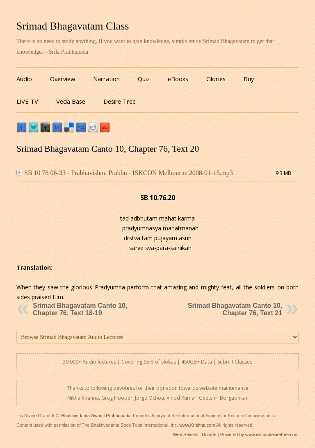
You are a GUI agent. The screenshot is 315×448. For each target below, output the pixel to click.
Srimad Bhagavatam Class (72, 26)
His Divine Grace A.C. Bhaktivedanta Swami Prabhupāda (73, 415)
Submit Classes (234, 361)
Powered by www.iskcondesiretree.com (259, 434)
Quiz (144, 79)
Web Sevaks (186, 434)
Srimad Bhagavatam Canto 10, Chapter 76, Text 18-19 (80, 309)
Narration (106, 79)
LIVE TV (27, 101)
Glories (216, 79)
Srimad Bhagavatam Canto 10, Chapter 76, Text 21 (235, 309)
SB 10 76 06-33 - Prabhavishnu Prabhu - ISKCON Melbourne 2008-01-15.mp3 (124, 172)
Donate (209, 434)
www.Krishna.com (197, 425)
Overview (62, 79)
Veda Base (70, 101)
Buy (249, 79)
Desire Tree (119, 101)
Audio (24, 79)
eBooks (178, 79)
